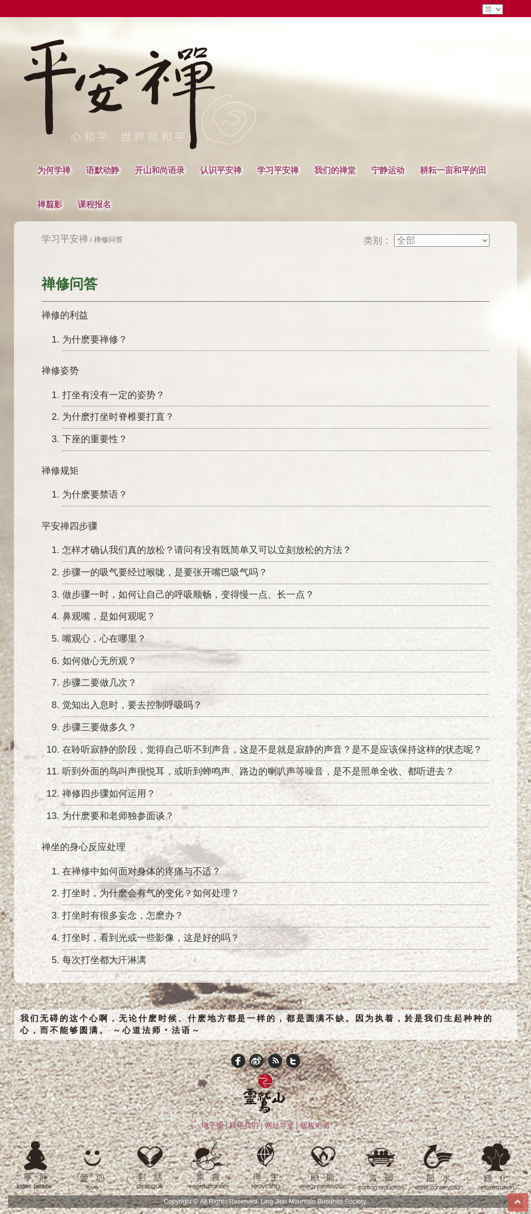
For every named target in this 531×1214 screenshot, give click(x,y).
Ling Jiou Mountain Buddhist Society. (314, 1201)
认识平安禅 (221, 170)
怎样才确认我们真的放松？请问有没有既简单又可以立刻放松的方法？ (207, 550)
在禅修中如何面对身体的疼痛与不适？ (141, 871)
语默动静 (102, 170)
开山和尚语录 (160, 170)
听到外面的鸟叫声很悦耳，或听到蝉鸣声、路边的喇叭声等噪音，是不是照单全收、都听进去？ (258, 771)
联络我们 (244, 1125)
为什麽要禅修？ (95, 339)
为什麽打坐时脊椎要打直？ (118, 417)
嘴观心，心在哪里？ (104, 638)
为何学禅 (54, 170)
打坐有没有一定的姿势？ (113, 395)
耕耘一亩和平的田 (453, 170)
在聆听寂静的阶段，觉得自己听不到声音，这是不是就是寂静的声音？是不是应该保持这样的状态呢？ (272, 749)
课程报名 (94, 204)
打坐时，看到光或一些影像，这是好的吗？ (151, 938)
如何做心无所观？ (99, 661)
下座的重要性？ (95, 439)
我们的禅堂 (335, 170)
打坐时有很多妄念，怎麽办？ (123, 915)
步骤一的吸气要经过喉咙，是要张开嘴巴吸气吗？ (165, 572)
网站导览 (279, 1125)
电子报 (212, 1125)
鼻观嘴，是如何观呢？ (109, 616)
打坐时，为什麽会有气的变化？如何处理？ (151, 893)
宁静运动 (387, 170)
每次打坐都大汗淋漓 (104, 960)
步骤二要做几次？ (99, 682)
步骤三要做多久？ (99, 727)
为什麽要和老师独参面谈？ (118, 816)
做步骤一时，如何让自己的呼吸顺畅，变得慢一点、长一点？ (188, 594)
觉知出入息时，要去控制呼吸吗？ (132, 705)
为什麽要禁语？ (95, 494)
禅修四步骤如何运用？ (109, 793)
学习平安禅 (278, 170)
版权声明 (314, 1125)
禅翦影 (49, 204)
